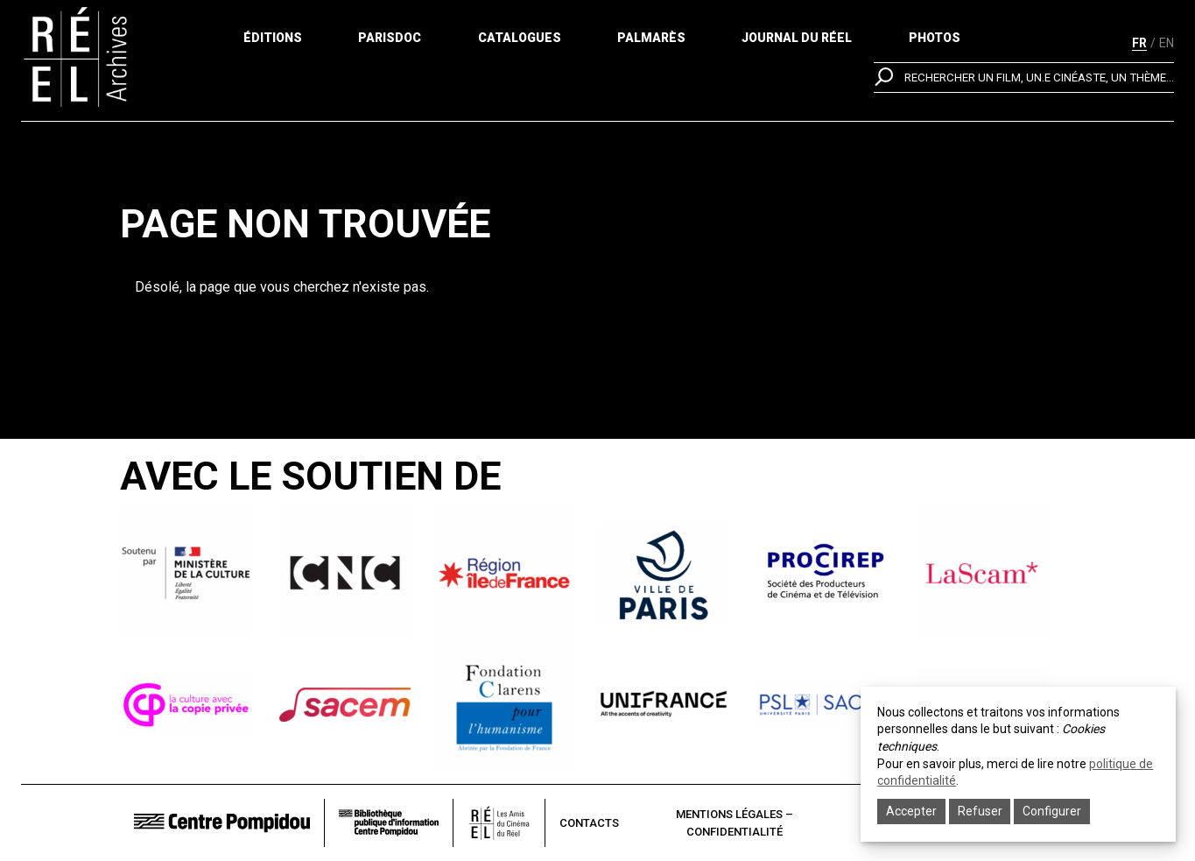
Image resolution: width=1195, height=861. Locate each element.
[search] (1024, 117)
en (1166, 43)
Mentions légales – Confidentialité (734, 823)
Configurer (1052, 811)
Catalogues (519, 44)
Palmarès (651, 44)
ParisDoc (389, 44)
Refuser (980, 811)
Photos (934, 44)
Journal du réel (797, 44)
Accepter (911, 811)
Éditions (272, 44)
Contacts (589, 822)
